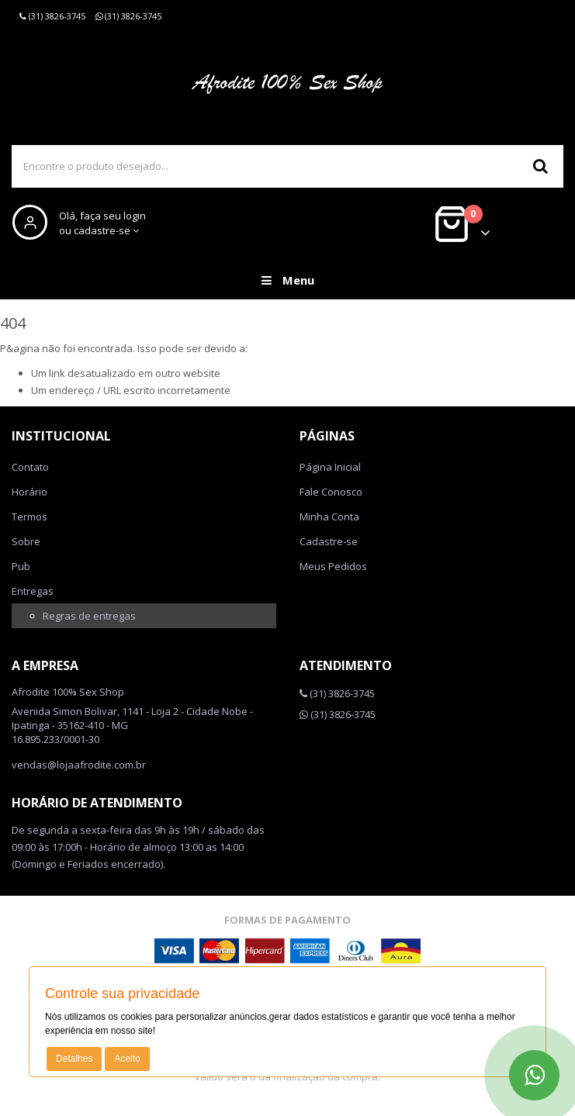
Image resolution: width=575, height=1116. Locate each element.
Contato (30, 467)
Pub (21, 566)
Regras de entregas (89, 616)
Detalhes (74, 1058)
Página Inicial (330, 467)
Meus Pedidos (333, 566)
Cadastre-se (329, 541)
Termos (29, 516)
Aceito (127, 1058)
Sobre (26, 541)
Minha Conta (329, 516)
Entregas (33, 591)
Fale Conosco (331, 492)
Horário (29, 492)
